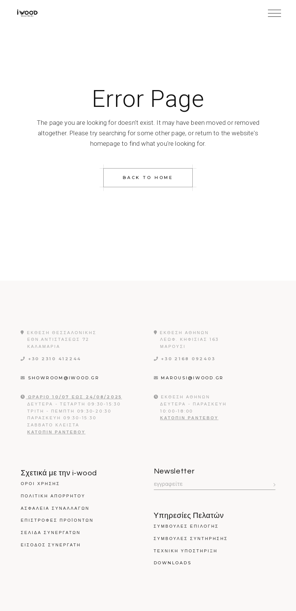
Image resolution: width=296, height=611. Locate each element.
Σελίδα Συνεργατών (50, 532)
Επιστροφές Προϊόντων (57, 520)
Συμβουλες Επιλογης (186, 526)
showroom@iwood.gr (65, 377)
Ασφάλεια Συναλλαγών (55, 508)
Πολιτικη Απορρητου (53, 496)
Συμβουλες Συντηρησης (191, 538)
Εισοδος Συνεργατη (51, 544)
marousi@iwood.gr (193, 377)
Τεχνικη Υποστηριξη (186, 550)
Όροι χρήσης (40, 483)
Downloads (173, 562)
